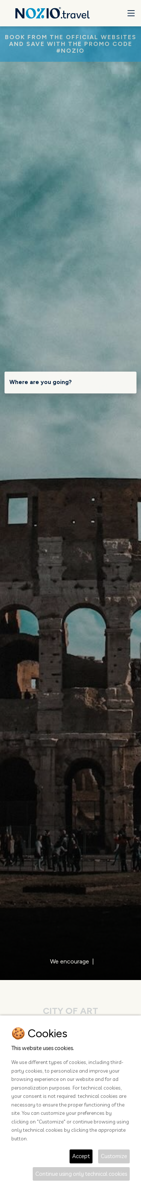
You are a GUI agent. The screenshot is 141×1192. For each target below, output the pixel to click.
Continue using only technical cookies (81, 1173)
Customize (114, 1156)
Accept (81, 1156)
